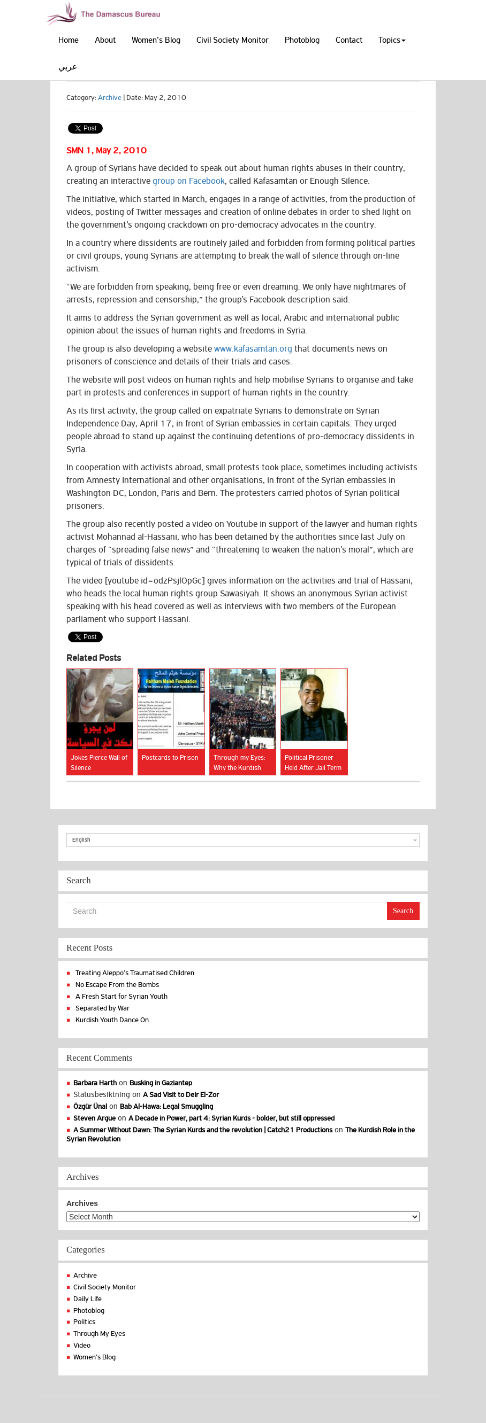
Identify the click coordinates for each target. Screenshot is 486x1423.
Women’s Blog (156, 40)
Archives (82, 1203)
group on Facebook (189, 181)
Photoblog (302, 40)
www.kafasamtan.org (253, 349)
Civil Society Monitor (232, 40)
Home (68, 40)
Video (81, 1345)
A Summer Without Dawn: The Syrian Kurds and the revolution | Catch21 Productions (202, 1130)
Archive (110, 98)
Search (403, 911)
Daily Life (87, 1299)
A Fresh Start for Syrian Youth (121, 996)
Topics (392, 40)
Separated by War (102, 1008)
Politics (84, 1322)
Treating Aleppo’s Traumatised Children (134, 973)
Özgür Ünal (90, 1106)
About (105, 40)
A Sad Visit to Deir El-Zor (181, 1095)
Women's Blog (94, 1357)
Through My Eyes (99, 1333)
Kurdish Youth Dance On (112, 1020)
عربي (68, 67)
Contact (349, 40)
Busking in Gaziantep (161, 1083)
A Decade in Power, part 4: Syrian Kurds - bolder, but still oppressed (231, 1118)
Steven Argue (94, 1118)
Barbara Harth (95, 1083)
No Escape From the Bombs (117, 985)
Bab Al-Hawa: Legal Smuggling (166, 1106)
